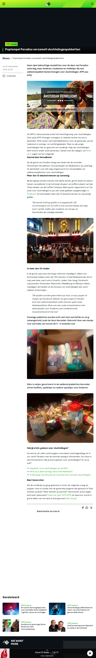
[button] (90, 653)
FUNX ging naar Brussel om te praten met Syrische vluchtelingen (60, 475)
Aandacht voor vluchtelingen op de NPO (49, 468)
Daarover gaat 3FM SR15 (60, 495)
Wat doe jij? (71, 498)
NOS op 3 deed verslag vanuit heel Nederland (51, 472)
